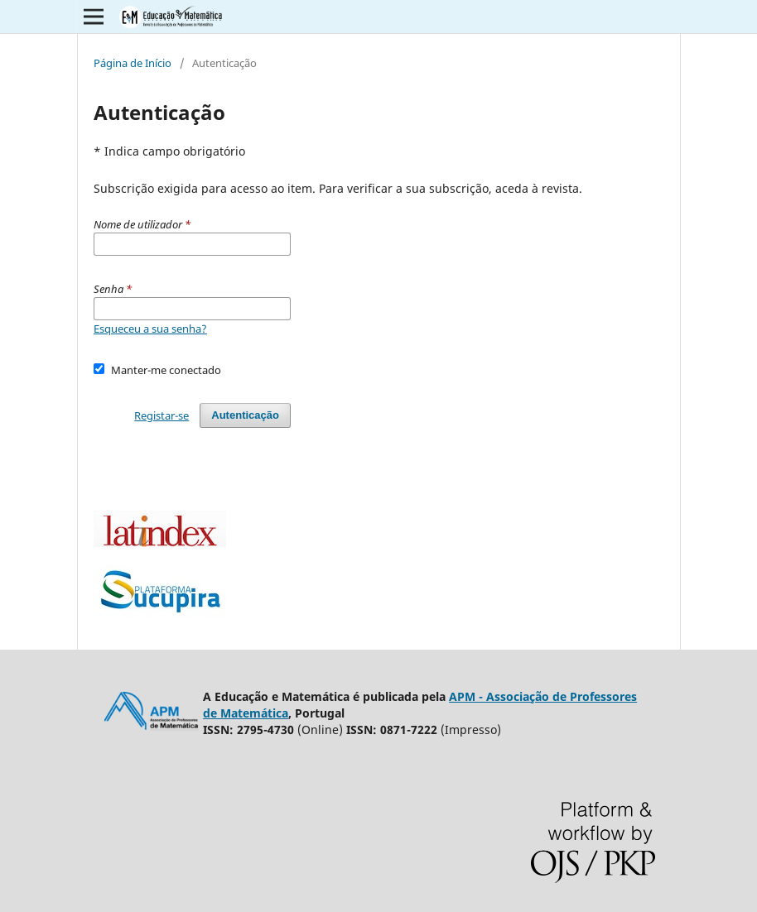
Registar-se (161, 415)
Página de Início (132, 62)
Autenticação (245, 415)
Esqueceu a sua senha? (150, 328)
